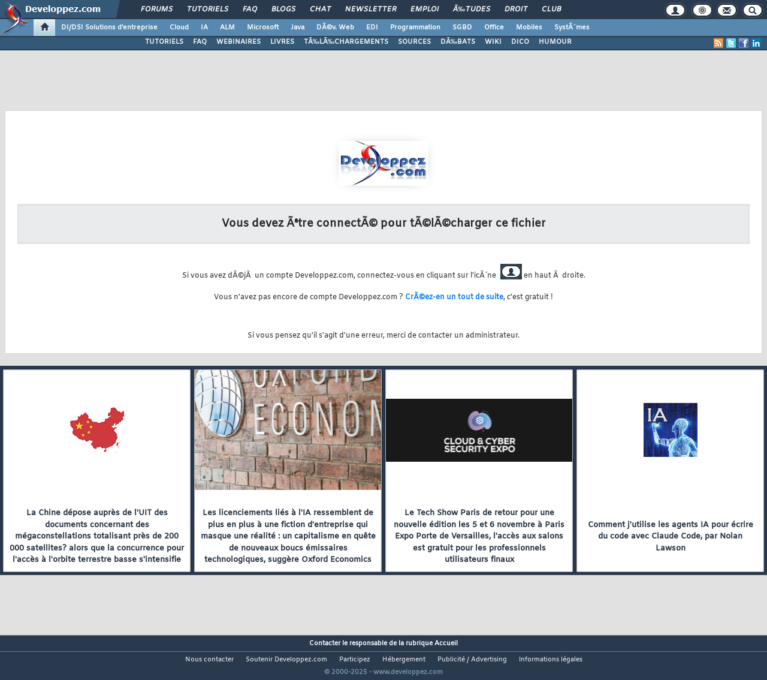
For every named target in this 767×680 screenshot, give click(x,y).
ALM (227, 27)
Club (551, 9)
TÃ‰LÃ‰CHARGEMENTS (346, 42)
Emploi (424, 9)
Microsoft (263, 27)
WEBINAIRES (238, 42)
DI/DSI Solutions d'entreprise (109, 27)
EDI (372, 27)
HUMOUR (555, 42)
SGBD (462, 27)
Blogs (283, 9)
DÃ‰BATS (457, 42)
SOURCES (414, 42)
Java (297, 27)
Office (494, 27)
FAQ (249, 9)
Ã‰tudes (471, 9)
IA (204, 27)
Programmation (415, 27)
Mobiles (529, 27)
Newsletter (370, 9)
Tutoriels (208, 9)
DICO (520, 42)
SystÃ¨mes (572, 27)
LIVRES (282, 42)
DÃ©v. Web (335, 27)
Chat (320, 9)
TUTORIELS (164, 42)
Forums (157, 9)
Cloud (179, 27)
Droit (516, 9)
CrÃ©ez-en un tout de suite (454, 297)
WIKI (493, 42)
